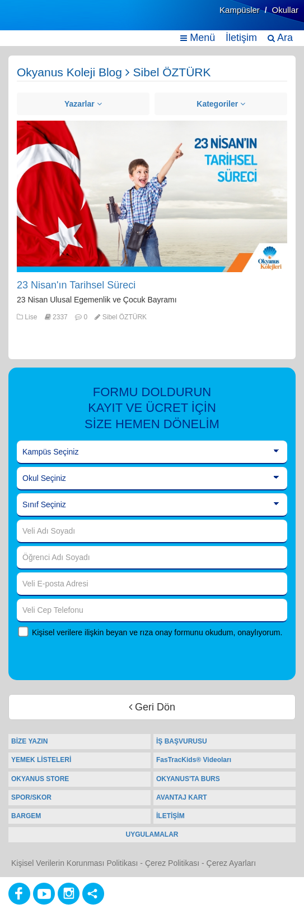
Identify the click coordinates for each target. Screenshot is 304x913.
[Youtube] (44, 894)
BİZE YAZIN (29, 741)
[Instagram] (68, 894)
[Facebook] (19, 894)
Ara (280, 37)
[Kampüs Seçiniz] (152, 452)
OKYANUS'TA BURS (188, 779)
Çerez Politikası (172, 863)
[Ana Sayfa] (35, 21)
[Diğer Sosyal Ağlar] (93, 894)
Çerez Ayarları (231, 863)
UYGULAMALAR (152, 834)
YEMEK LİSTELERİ (41, 760)
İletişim (241, 37)
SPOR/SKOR (31, 797)
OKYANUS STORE (40, 779)
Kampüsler (239, 10)
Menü (197, 37)
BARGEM (26, 816)
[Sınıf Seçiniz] (152, 505)
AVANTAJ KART (181, 797)
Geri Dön (152, 707)
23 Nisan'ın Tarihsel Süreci (76, 285)
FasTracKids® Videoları (193, 760)
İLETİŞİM (170, 816)
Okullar (285, 10)
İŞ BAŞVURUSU (181, 741)
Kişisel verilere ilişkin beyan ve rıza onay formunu (117, 632)
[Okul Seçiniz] (152, 478)
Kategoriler (221, 103)
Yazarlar (83, 103)
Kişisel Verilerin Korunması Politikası (74, 863)
